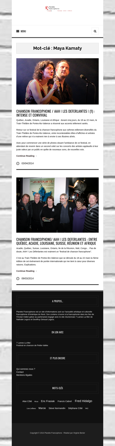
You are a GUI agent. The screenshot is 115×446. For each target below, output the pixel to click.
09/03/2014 (27, 278)
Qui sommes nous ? (25, 369)
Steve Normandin (57, 408)
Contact (20, 372)
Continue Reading (26, 156)
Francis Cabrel (65, 401)
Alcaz (36, 401)
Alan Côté (27, 401)
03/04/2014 (27, 163)
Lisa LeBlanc (31, 408)
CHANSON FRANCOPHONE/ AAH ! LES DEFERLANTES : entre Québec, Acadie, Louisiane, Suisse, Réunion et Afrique (56, 241)
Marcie (42, 408)
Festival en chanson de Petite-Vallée (32, 345)
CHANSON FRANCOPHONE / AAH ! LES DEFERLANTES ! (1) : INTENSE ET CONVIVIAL (55, 113)
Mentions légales (24, 375)
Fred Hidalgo (83, 401)
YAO (86, 408)
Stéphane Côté (75, 408)
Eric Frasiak (48, 401)
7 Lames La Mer (23, 343)
